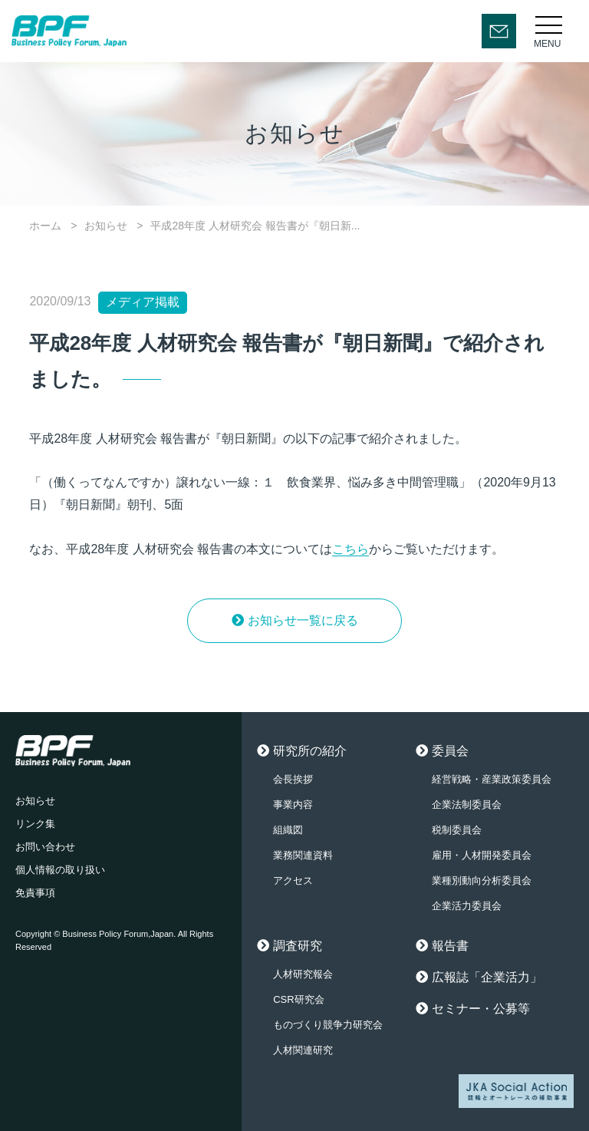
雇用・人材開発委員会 (481, 855)
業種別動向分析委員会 (481, 880)
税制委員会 (457, 830)
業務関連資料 (303, 855)
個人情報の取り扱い (60, 869)
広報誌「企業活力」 (487, 977)
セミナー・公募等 (481, 1008)
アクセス (293, 880)
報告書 (450, 945)
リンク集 (35, 823)
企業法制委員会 (467, 804)
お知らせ (105, 225)
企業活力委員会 (467, 906)
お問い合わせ (45, 846)
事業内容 (293, 804)
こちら (350, 549)
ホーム (45, 225)
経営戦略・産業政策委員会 (491, 779)
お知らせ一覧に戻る (303, 620)
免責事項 (35, 893)
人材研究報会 (303, 974)
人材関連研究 (303, 1050)
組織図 (288, 830)
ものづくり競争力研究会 (328, 1024)
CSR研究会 (298, 999)
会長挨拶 (293, 779)
